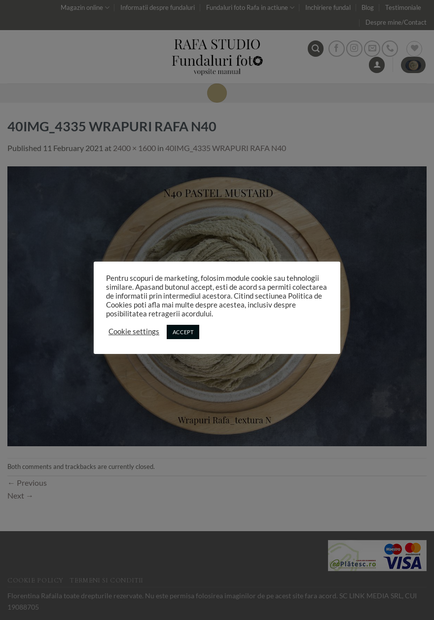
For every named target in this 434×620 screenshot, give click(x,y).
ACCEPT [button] (183, 332)
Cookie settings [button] (133, 331)
